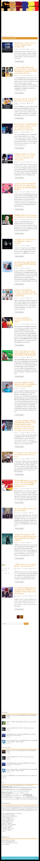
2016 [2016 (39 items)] (3, 785)
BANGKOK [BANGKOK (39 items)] (18, 785)
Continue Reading (19, 61)
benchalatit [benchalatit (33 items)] (27, 785)
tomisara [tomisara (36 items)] (8, 799)
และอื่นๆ (3, 831)
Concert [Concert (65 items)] (15, 787)
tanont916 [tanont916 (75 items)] (30, 797)
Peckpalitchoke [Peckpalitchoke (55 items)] (7, 797)
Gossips (30, 542)
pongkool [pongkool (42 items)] (17, 797)
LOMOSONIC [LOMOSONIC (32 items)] (21, 791)
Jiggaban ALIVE (9, 820)
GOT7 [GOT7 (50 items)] (34, 787)
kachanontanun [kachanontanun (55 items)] (27, 789)
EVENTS (29, 268)
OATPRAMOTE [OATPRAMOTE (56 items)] (7, 795)
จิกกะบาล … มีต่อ (33, 810)
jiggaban (17, 49)
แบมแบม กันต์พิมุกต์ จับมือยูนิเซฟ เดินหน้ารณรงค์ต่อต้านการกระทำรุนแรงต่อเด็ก (25, 384)
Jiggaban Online (10, 821)
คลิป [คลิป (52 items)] (17, 799)
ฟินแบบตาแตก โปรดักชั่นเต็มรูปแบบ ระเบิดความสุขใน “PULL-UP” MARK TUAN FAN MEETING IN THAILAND (26, 127)
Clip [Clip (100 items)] (10, 787)
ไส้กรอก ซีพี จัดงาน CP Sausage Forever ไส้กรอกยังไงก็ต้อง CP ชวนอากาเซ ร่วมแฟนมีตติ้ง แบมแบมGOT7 (25, 483)
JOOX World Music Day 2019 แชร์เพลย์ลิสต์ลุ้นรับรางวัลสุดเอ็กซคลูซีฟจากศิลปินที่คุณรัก (25, 353)
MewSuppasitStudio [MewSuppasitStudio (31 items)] (17, 793)
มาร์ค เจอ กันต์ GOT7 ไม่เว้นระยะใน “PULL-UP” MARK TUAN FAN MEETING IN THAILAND (24, 157)
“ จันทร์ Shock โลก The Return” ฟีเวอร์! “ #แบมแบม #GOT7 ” (25, 565)
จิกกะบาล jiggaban (11, 815)
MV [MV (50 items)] (22, 793)
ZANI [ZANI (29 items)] (15, 799)
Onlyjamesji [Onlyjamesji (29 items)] (21, 795)
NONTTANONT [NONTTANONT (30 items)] (26, 793)
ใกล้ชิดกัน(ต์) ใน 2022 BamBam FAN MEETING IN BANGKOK (25, 216)
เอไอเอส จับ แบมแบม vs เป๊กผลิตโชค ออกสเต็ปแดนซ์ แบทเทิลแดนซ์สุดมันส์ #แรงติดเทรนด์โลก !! (25, 537)
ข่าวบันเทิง (30, 298)
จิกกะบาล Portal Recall (12, 816)
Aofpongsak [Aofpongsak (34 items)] (13, 785)
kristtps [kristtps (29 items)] (15, 791)
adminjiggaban (18, 512)
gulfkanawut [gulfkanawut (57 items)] (6, 789)
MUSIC (29, 245)
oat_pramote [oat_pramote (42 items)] (15, 795)
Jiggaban (10, 830)
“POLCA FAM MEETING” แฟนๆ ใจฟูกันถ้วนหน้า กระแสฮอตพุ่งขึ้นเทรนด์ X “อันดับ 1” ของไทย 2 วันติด (21, 741)
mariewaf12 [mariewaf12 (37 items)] (26, 791)
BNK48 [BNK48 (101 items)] (5, 787)
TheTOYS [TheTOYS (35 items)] (4, 799)
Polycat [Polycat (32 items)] (13, 797)
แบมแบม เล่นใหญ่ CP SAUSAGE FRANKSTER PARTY (23, 320)
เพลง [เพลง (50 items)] (35, 799)
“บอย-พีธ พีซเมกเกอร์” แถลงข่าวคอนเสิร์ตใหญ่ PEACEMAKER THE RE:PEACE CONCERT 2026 (21, 735)
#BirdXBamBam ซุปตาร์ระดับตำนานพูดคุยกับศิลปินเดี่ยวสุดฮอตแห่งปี (25, 264)
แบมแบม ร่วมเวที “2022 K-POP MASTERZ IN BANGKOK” (25, 100)
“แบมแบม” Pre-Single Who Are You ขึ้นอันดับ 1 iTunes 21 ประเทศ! (25, 241)
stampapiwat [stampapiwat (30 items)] (23, 797)
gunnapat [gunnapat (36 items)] (13, 789)
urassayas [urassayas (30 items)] (12, 799)
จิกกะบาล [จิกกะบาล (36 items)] (21, 799)
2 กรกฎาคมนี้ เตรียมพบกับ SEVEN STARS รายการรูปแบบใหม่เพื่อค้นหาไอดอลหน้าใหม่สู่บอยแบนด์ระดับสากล (25, 70)
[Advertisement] (20, 23)
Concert (30, 132)
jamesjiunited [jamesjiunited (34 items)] (18, 789)
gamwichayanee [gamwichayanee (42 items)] (22, 787)
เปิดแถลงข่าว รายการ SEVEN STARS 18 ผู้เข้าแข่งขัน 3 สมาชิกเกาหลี (25, 45)
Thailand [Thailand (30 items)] (36, 797)
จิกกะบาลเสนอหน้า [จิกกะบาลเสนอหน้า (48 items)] (28, 799)
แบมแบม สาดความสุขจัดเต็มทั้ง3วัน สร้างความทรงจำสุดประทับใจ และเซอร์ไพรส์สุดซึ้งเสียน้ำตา (25, 186)
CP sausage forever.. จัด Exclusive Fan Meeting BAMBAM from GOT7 (26, 454)
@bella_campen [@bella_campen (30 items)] (7, 785)
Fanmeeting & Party (32, 162)
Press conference (31, 49)
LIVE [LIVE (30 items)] (17, 791)
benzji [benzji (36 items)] (31, 785)
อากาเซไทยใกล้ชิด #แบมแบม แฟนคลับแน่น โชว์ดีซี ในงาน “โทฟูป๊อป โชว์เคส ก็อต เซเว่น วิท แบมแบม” (25, 591)
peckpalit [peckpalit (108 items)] (27, 794)
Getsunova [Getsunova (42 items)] (30, 787)
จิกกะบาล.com (11, 828)
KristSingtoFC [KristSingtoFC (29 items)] (11, 791)
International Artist (32, 75)
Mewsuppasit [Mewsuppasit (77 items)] (7, 792)
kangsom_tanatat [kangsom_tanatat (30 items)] (5, 791)
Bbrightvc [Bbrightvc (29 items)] (23, 785)
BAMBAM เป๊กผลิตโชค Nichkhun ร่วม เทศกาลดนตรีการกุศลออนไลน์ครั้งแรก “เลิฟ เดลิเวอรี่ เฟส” (25, 293)
